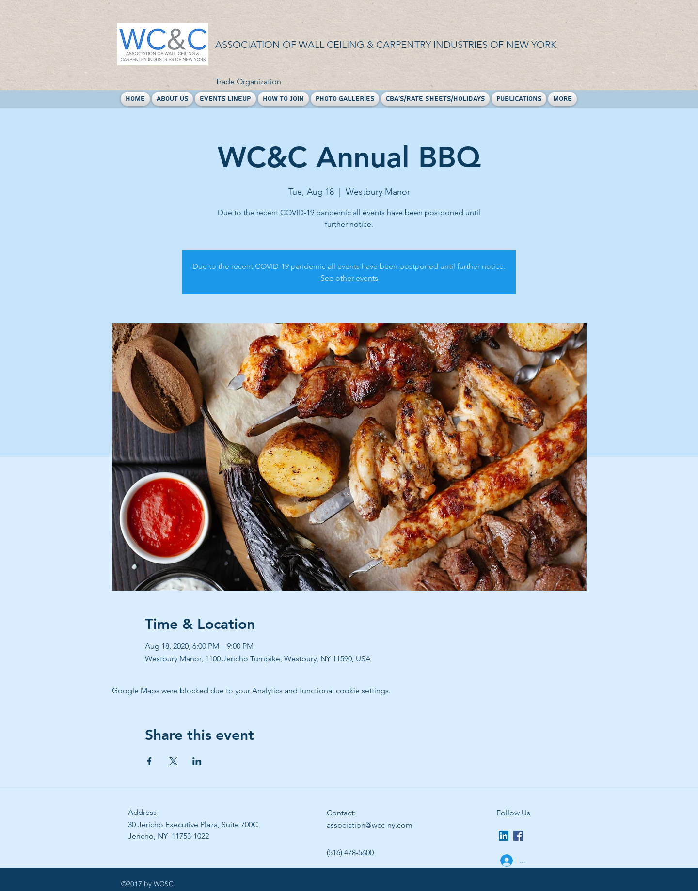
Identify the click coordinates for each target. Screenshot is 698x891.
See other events (349, 277)
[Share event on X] (173, 761)
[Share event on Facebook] (149, 761)
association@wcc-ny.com (369, 824)
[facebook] (518, 836)
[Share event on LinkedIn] (197, 761)
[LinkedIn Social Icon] (503, 836)
